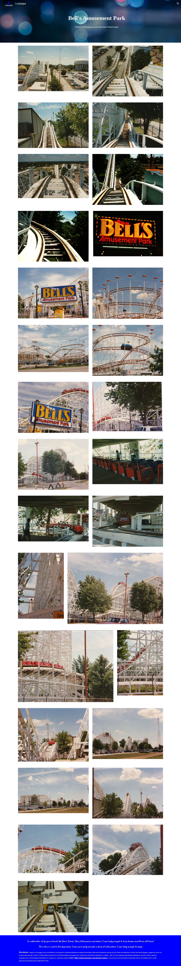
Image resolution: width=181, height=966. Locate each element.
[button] (178, 4)
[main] (97, 18)
